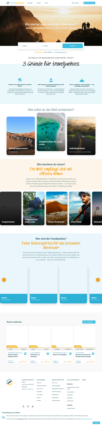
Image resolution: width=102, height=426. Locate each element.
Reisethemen (55, 397)
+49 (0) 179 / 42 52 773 (27, 389)
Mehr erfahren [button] (76, 3)
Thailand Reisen (71, 408)
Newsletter (39, 391)
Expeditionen (70, 401)
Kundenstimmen (56, 400)
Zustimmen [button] (96, 423)
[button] (4, 208)
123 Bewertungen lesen (60, 52)
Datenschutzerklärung (86, 419)
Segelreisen (70, 398)
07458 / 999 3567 (89, 3)
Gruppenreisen (70, 392)
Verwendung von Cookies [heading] (11, 413)
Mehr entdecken (88, 322)
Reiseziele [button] (30, 3)
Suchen (72, 46)
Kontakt (39, 400)
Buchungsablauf (56, 385)
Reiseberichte (55, 394)
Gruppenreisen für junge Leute (73, 388)
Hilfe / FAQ (54, 382)
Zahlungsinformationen (58, 388)
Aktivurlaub (70, 395)
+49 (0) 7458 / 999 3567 (28, 384)
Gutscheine (39, 394)
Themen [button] (39, 3)
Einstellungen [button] (20, 419)
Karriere (39, 397)
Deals (46, 3)
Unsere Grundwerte (41, 385)
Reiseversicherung (56, 391)
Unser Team (40, 388)
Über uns (39, 382)
